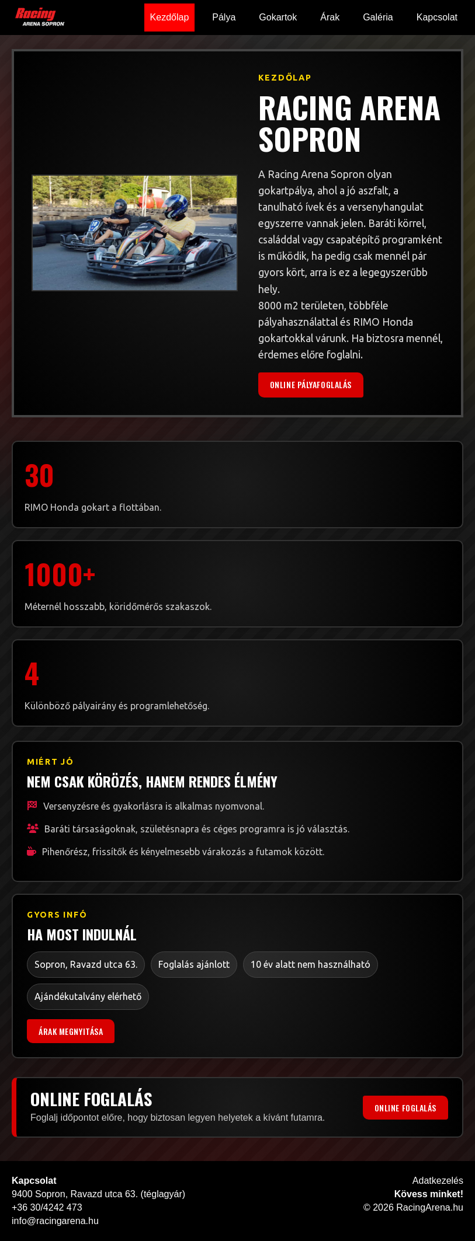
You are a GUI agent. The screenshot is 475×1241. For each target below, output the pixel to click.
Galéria (378, 17)
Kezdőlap (169, 17)
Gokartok (278, 17)
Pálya (223, 17)
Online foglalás (405, 1107)
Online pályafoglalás (311, 384)
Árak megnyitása (71, 1031)
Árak (329, 17)
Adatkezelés (437, 1181)
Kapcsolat (437, 17)
